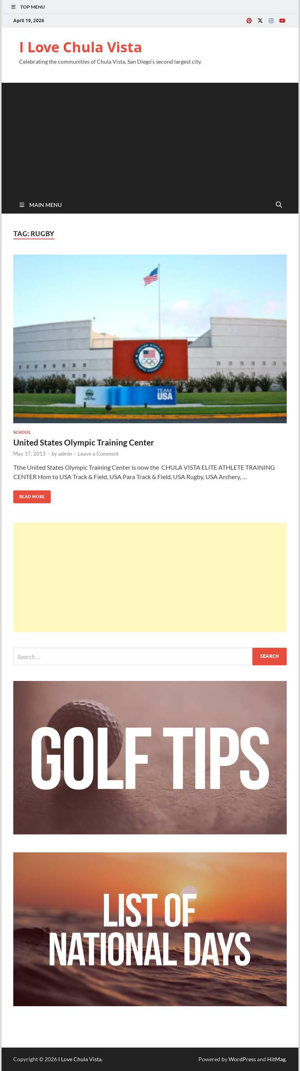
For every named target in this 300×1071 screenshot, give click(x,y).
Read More (29, 494)
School (22, 432)
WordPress (242, 1059)
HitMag (276, 1059)
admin (65, 454)
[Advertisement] (150, 137)
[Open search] (279, 205)
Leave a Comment (98, 454)
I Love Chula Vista (80, 47)
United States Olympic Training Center (83, 442)
